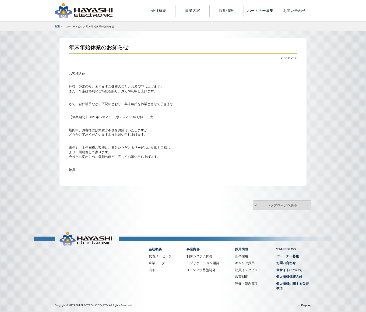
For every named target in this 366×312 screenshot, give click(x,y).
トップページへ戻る (282, 205)
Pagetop (306, 305)
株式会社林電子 (84, 10)
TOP (57, 26)
